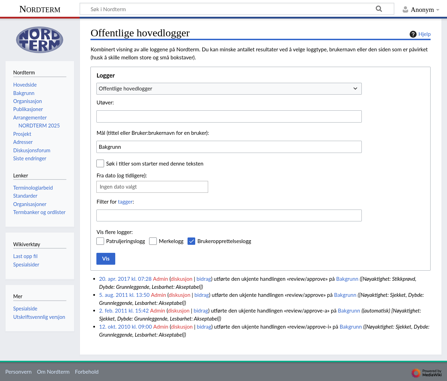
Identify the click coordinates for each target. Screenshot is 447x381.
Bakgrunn (347, 279)
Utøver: (105, 102)
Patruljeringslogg (125, 241)
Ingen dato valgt (118, 186)
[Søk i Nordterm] (237, 8)
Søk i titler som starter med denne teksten (155, 163)
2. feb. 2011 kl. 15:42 (124, 310)
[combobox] (229, 89)
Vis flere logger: (114, 232)
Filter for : (115, 201)
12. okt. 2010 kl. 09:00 (125, 326)
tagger (125, 201)
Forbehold (86, 371)
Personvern (18, 371)
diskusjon (181, 279)
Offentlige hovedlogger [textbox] (125, 88)
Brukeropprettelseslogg (224, 241)
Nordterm (39, 8)
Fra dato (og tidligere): (121, 175)
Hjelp (419, 34)
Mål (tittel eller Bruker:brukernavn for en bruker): (152, 133)
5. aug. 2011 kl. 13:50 (124, 295)
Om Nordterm (53, 371)
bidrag (204, 279)
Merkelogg (171, 241)
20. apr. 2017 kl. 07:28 (125, 279)
